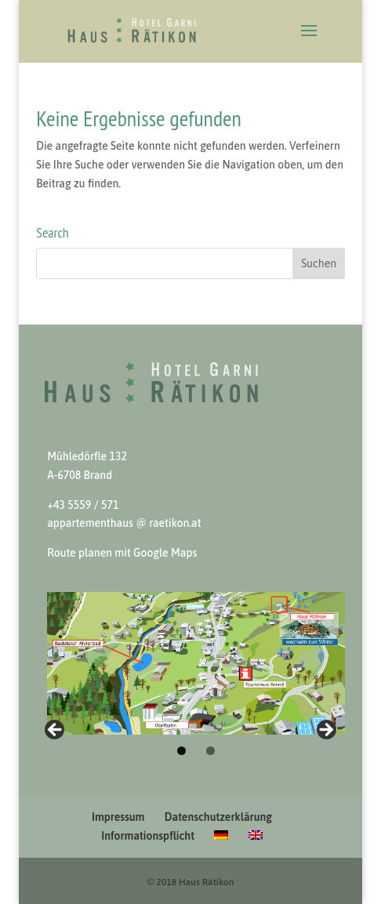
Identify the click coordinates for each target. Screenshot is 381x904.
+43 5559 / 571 (82, 505)
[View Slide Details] (196, 663)
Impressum (118, 817)
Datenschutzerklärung (218, 817)
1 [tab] (181, 750)
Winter (55, 730)
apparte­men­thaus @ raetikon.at (124, 523)
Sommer (325, 730)
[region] (190, 663)
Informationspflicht (147, 836)
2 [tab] (210, 750)
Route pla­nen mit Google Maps (122, 552)
